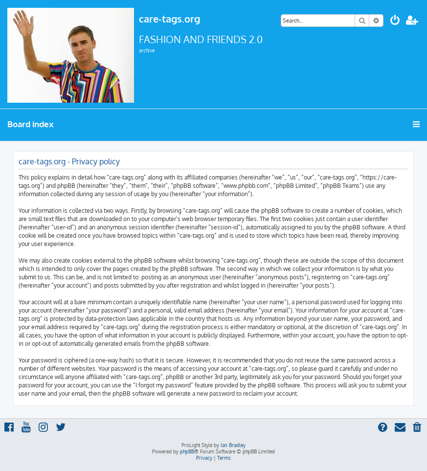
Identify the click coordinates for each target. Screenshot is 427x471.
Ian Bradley (233, 445)
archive (147, 50)
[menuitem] (395, 21)
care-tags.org (169, 18)
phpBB (187, 451)
